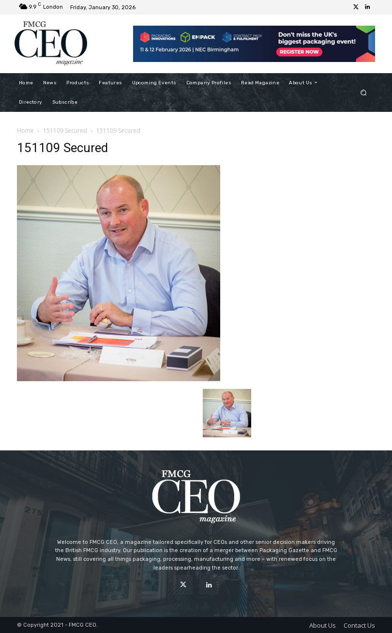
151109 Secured (65, 130)
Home (25, 130)
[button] (363, 92)
